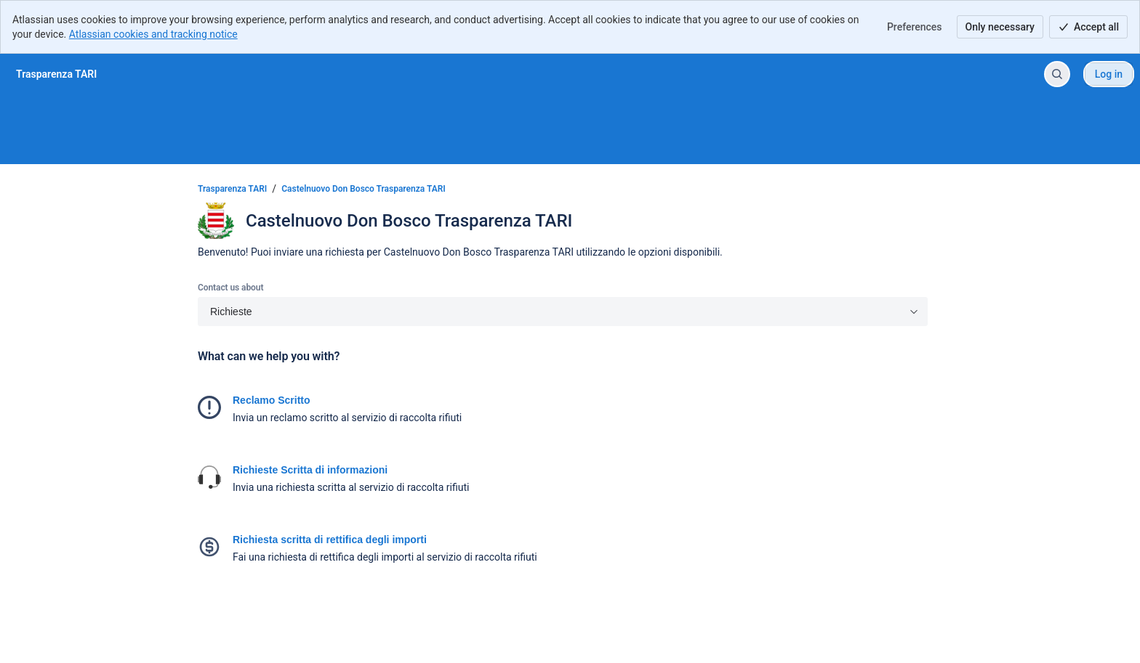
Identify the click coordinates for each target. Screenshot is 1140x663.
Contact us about (230, 287)
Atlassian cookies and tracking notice (153, 34)
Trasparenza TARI (232, 189)
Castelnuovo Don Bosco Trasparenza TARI (363, 189)
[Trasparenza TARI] (56, 74)
